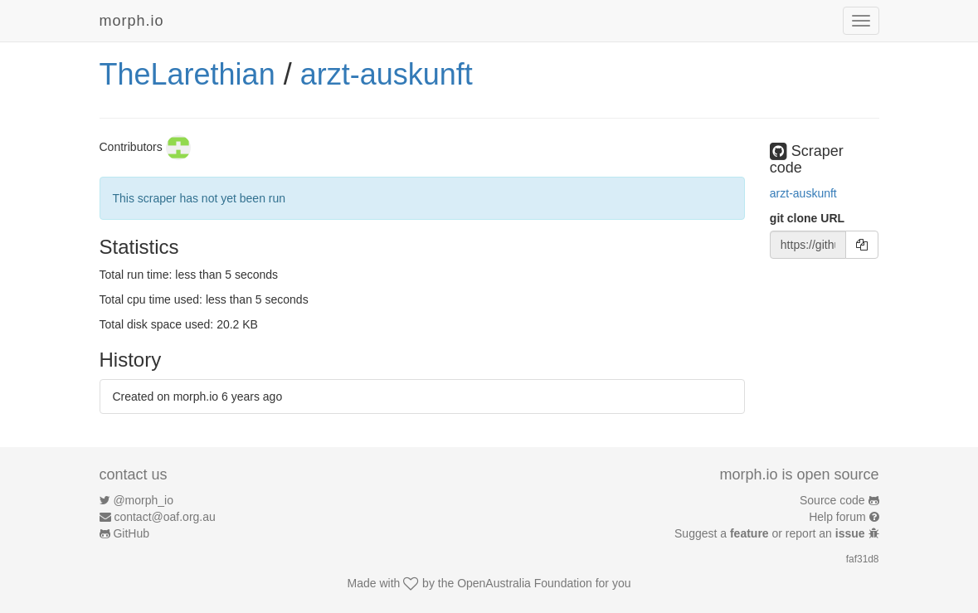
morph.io (132, 20)
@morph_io (143, 500)
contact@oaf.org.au (164, 516)
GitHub (131, 533)
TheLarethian (187, 74)
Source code (832, 500)
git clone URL (807, 218)
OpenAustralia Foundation (524, 583)
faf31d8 (862, 559)
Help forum (837, 516)
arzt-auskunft (386, 74)
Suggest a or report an (771, 533)
